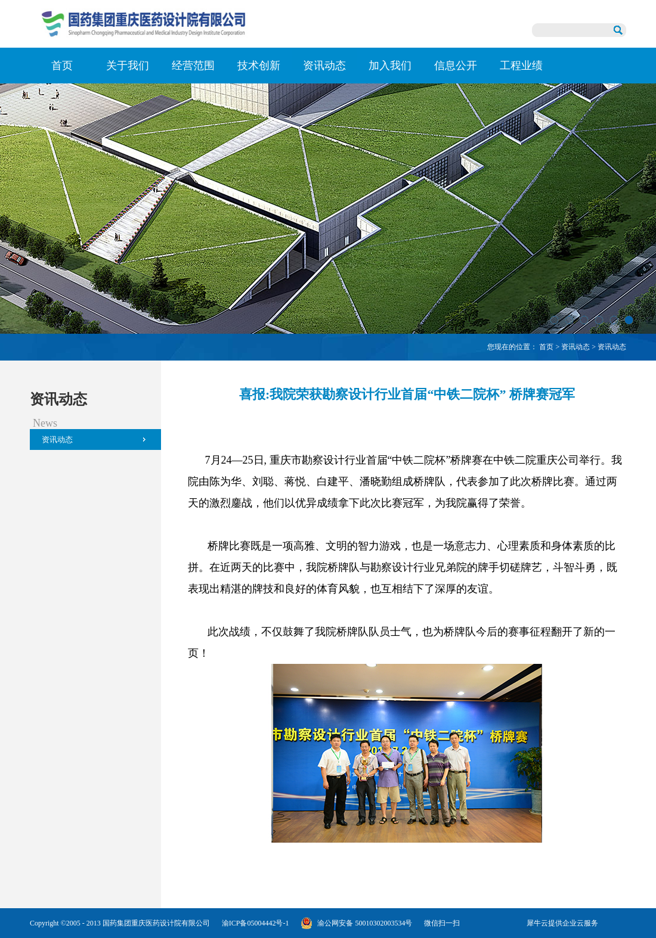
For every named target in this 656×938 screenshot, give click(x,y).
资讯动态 (575, 347)
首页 (62, 66)
